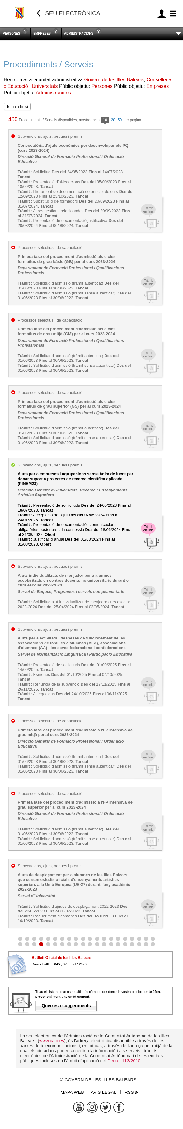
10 (104, 120)
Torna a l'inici (17, 106)
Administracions (78, 33)
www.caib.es (51, 1040)
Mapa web (72, 1092)
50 (120, 120)
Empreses (42, 33)
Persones (11, 33)
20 (113, 120)
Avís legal (103, 1092)
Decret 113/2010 (123, 1060)
